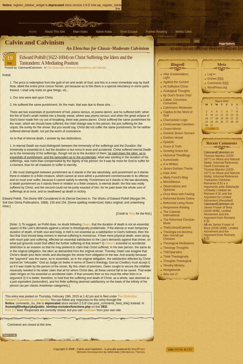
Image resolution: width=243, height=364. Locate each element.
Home (33, 31)
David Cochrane (214, 166)
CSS (189, 349)
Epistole (168, 142)
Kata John (169, 173)
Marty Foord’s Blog (175, 177)
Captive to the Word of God (177, 113)
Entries (215, 78)
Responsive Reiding (176, 207)
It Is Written (170, 164)
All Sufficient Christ (175, 86)
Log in (211, 74)
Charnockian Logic (175, 120)
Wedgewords (171, 270)
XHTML (178, 349)
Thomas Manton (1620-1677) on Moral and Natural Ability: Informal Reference (222, 159)
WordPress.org (217, 87)
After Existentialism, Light (176, 76)
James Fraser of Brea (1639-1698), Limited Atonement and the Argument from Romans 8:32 (219, 214)
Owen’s (110, 243)
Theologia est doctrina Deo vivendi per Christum (177, 235)
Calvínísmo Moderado (177, 107)
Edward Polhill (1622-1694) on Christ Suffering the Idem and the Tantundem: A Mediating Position (75, 60)
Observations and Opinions (174, 188)
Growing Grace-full (175, 151)
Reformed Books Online (178, 198)
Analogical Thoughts (176, 91)
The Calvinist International (171, 213)
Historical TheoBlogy (176, 155)
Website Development (90, 351)
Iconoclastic (171, 159)
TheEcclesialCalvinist (177, 227)
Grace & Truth (172, 146)
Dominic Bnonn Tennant (178, 133)
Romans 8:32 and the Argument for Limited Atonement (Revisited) (218, 197)
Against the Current (176, 82)
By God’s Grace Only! (177, 95)
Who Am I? (170, 274)
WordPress (138, 349)
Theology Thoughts (176, 247)
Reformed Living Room (178, 203)
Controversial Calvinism (178, 124)
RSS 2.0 (10, 310)
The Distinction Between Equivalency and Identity (76, 67)
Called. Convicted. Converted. (175, 101)
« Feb (212, 128)
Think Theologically (176, 256)
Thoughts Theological (177, 261)
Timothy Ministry (174, 265)
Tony (132, 213)
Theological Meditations (178, 243)
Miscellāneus (171, 182)
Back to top (9, 335)
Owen (86, 224)
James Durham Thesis (178, 168)
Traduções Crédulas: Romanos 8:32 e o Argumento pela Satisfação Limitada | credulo (221, 185)
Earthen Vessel (173, 137)
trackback (89, 310)
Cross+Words (172, 129)
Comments (218, 83)
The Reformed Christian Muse (178, 221)
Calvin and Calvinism (34, 42)
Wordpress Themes (133, 351)
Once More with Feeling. (179, 194)
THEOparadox (172, 252)
